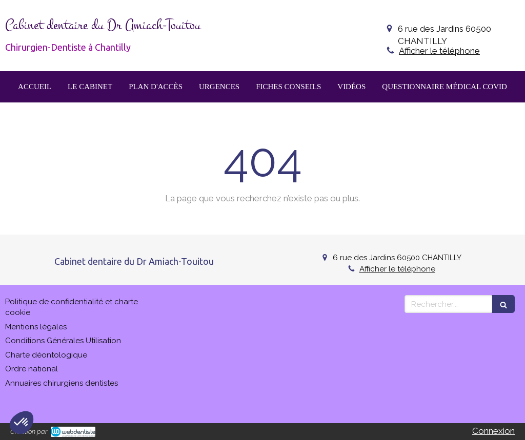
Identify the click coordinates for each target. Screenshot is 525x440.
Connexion (493, 431)
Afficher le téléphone (439, 51)
